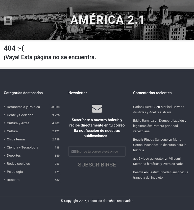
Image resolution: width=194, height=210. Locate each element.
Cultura (12, 131)
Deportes (14, 155)
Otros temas (16, 139)
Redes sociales (18, 163)
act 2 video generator (148, 158)
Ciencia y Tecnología (22, 147)
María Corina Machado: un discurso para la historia (159, 145)
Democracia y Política (23, 107)
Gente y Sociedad (20, 115)
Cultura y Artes (18, 123)
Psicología (15, 172)
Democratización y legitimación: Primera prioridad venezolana (159, 126)
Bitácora (13, 180)
